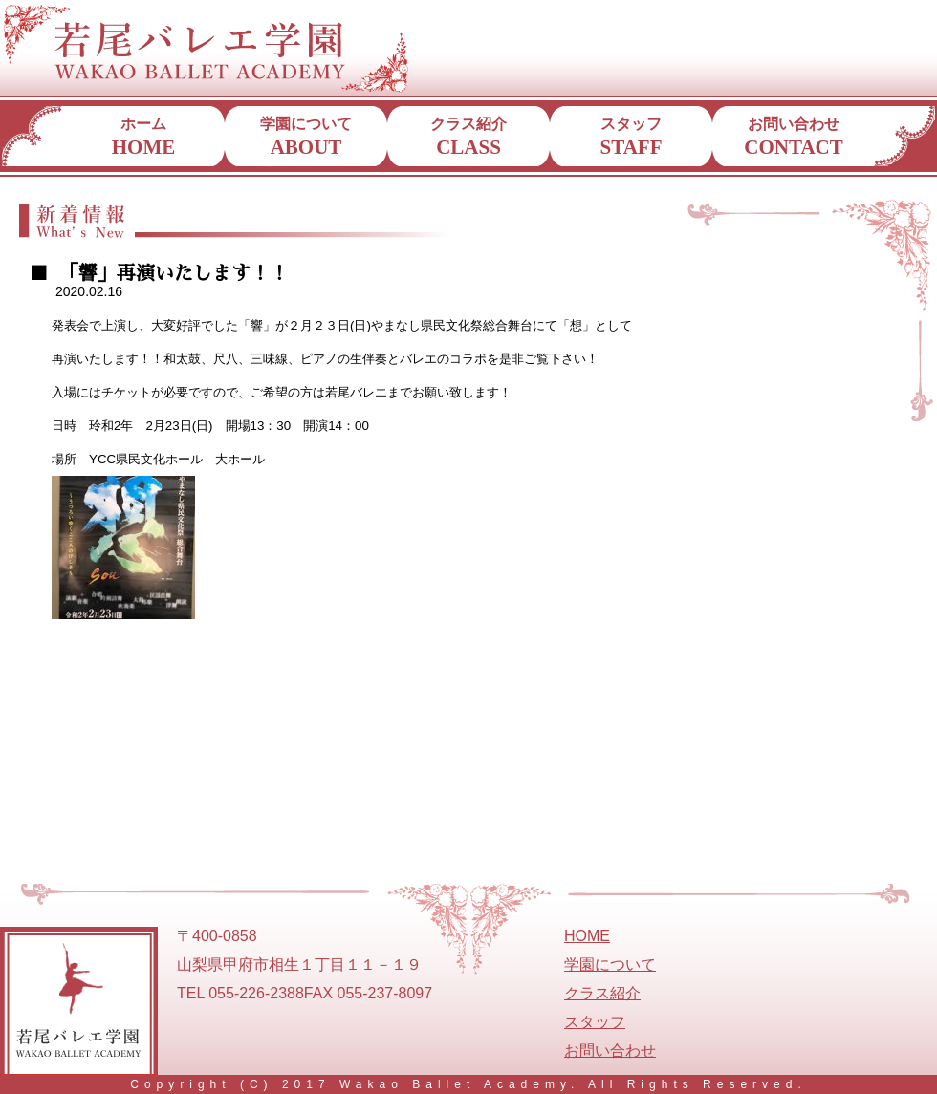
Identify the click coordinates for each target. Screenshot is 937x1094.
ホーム (144, 137)
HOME (587, 936)
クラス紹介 (468, 137)
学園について (306, 137)
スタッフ (631, 137)
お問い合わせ (793, 137)
